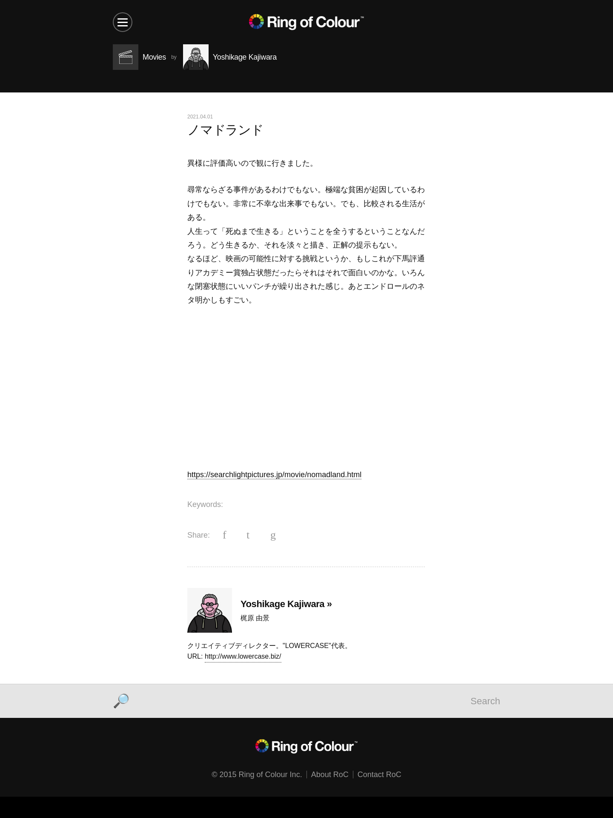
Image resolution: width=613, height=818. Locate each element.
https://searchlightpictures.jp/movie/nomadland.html (274, 474)
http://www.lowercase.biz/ (243, 656)
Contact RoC (379, 774)
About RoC (330, 774)
